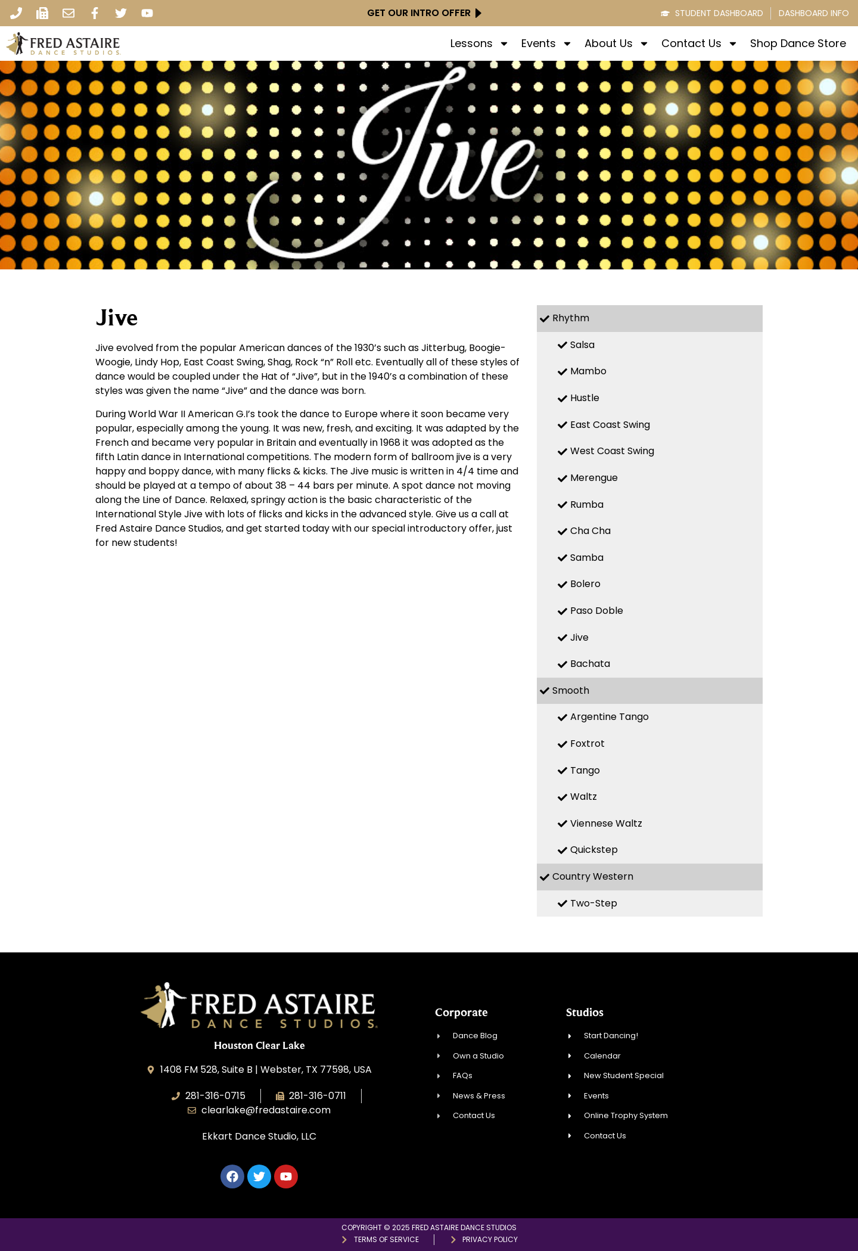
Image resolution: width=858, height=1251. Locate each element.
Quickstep (594, 849)
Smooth (570, 690)
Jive (579, 637)
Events (547, 43)
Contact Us (699, 43)
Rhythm (570, 318)
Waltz (583, 796)
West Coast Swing (612, 451)
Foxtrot (587, 743)
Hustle (584, 398)
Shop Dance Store (798, 43)
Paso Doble (596, 610)
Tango (585, 770)
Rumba (587, 504)
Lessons (479, 43)
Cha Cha (590, 531)
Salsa (582, 345)
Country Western (592, 876)
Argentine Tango (609, 717)
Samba (587, 557)
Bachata (590, 663)
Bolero (585, 584)
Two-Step (593, 903)
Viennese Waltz (606, 823)
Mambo (588, 371)
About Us (617, 43)
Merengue (594, 478)
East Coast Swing (610, 425)
